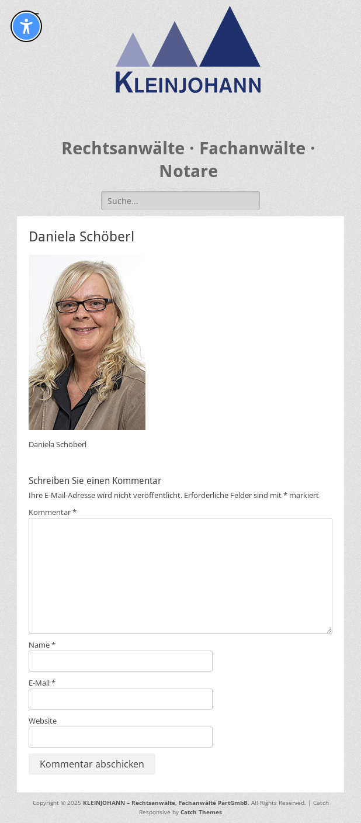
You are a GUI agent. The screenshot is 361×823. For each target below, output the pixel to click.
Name (42, 644)
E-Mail (42, 682)
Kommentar (53, 512)
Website (43, 720)
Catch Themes (201, 812)
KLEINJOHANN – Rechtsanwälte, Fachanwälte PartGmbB (165, 802)
